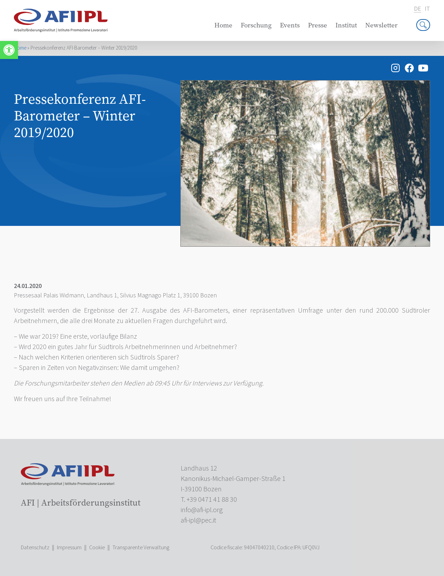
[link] (9, 50)
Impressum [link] (69, 547)
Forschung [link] (256, 25)
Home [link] (223, 25)
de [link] (417, 9)
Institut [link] (346, 25)
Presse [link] (317, 25)
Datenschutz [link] (35, 547)
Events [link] (290, 25)
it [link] (427, 9)
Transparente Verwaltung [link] (140, 547)
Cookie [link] (97, 547)
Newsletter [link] (381, 25)
